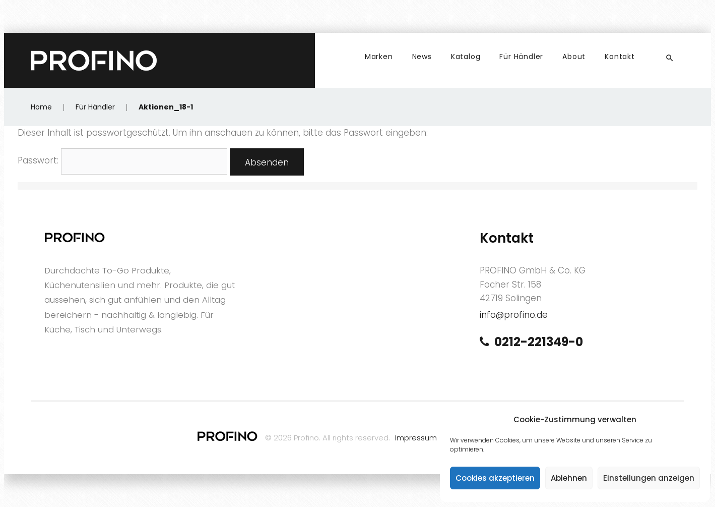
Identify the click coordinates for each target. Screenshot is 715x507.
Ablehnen (569, 478)
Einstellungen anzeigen (648, 478)
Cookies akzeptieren (495, 478)
